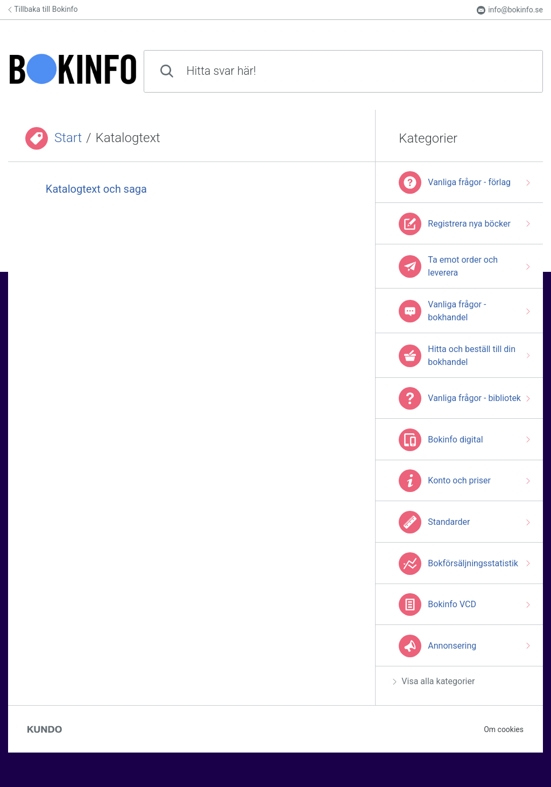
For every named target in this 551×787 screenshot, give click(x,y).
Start (68, 137)
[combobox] (343, 71)
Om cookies (504, 729)
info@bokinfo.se (510, 10)
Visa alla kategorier (434, 681)
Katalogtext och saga (96, 188)
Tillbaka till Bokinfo (42, 9)
